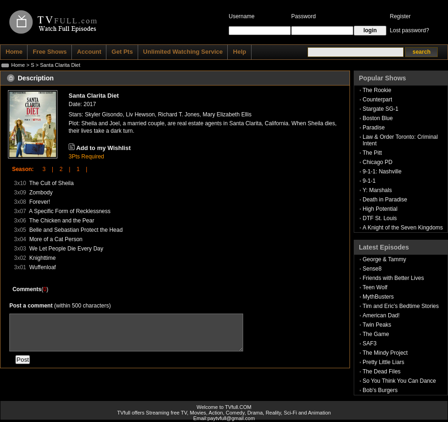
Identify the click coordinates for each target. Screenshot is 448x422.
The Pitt (372, 153)
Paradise (374, 127)
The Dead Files (381, 371)
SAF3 (370, 343)
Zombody (41, 192)
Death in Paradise (385, 199)
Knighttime (42, 258)
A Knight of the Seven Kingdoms (403, 227)
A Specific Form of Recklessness (70, 211)
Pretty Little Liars (383, 362)
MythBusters (378, 296)
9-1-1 (369, 181)
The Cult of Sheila (51, 183)
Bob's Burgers (380, 390)
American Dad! (381, 315)
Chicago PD (377, 162)
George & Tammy (384, 259)
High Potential (380, 209)
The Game (376, 334)
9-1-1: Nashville (382, 171)
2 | (61, 169)
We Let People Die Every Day (66, 248)
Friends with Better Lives (393, 278)
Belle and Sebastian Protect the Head (76, 230)
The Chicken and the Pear (61, 220)
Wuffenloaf (42, 267)
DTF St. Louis (380, 218)
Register (400, 16)
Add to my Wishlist (103, 147)
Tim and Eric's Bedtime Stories (401, 306)
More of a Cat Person (56, 239)
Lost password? (409, 30)
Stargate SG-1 (381, 109)
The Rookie (377, 90)
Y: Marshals (377, 190)
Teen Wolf (375, 287)
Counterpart (377, 99)
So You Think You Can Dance (399, 381)
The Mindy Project (385, 353)
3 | (44, 169)
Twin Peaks (377, 325)
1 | (78, 169)
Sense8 (372, 268)
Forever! (39, 202)
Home (18, 65)
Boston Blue (378, 118)
